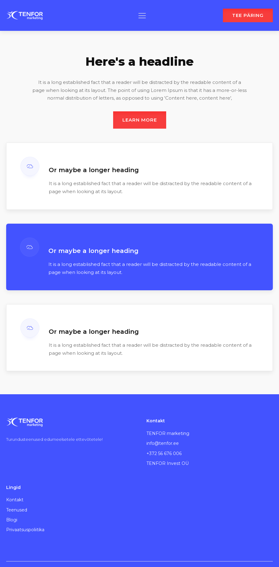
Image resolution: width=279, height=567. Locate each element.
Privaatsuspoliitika (25, 529)
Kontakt (14, 500)
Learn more (139, 120)
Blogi (11, 520)
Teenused (16, 510)
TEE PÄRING (248, 15)
